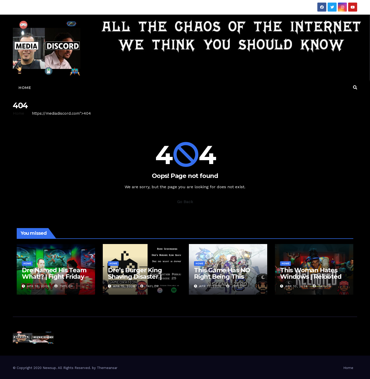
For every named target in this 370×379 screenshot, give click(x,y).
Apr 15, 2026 (124, 286)
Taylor (63, 286)
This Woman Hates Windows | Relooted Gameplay (310, 276)
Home (24, 87)
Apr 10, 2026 (296, 286)
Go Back (185, 201)
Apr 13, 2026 (210, 286)
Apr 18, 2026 (38, 286)
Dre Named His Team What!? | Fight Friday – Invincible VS (55, 276)
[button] (355, 87)
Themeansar (107, 368)
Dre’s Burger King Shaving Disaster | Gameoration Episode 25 (140, 279)
